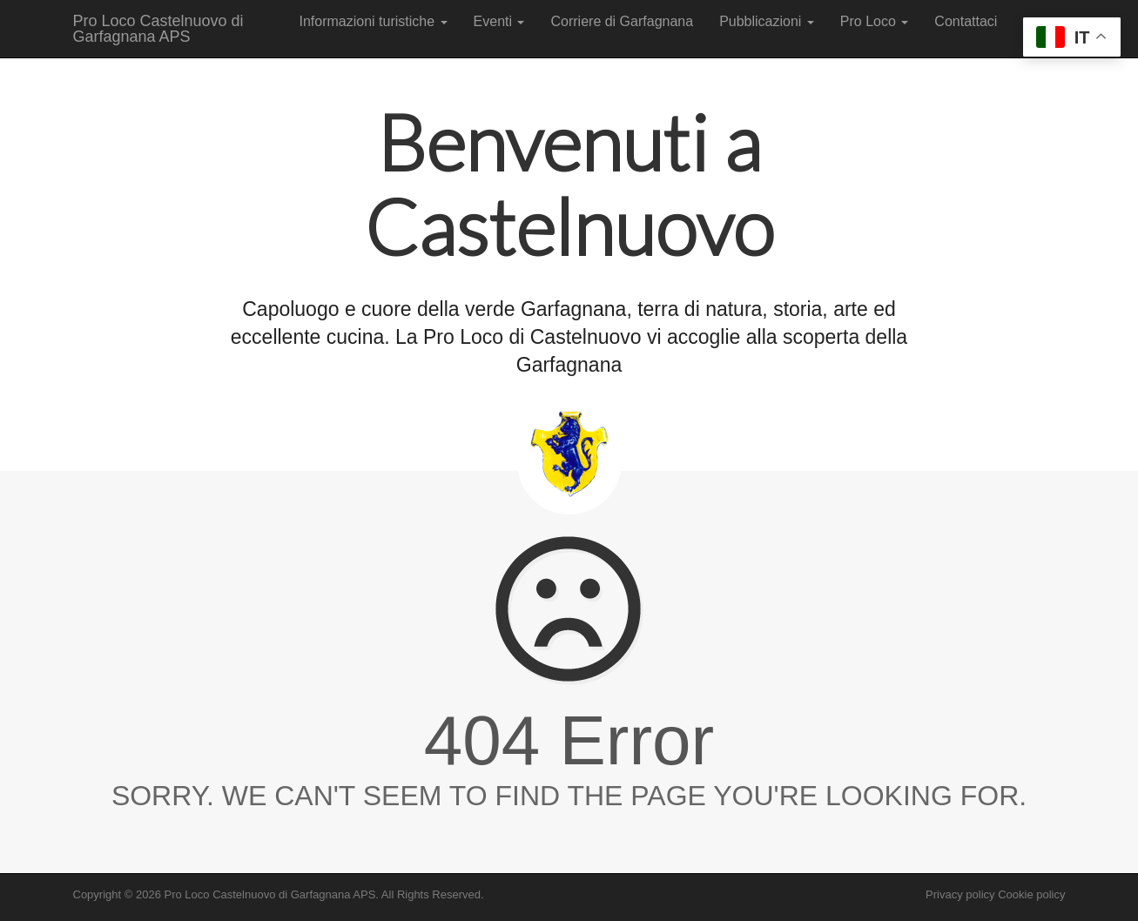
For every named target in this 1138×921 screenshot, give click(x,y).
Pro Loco (874, 21)
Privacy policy (960, 894)
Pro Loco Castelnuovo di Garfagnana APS (158, 28)
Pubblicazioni (766, 21)
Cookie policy (1031, 894)
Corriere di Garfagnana (621, 21)
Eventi (499, 21)
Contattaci (965, 21)
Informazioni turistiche (374, 21)
